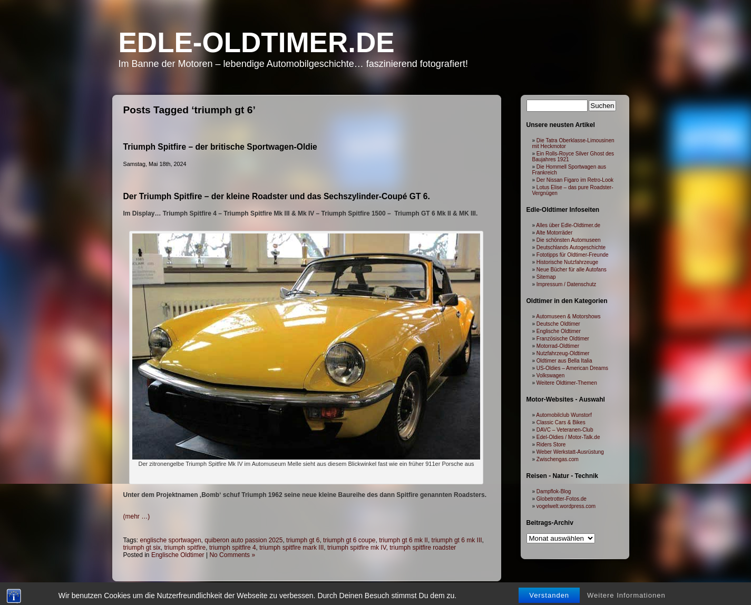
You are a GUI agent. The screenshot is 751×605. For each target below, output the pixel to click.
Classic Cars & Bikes (561, 422)
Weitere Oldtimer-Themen (567, 383)
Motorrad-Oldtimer (558, 346)
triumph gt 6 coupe (349, 540)
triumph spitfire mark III (291, 547)
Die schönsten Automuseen (569, 240)
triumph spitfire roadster (422, 547)
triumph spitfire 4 (232, 547)
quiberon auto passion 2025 (243, 540)
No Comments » (232, 555)
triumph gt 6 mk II (403, 540)
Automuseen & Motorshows (568, 316)
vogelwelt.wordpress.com (566, 506)
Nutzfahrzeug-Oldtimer (563, 353)
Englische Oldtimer (177, 555)
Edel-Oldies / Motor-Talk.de (568, 437)
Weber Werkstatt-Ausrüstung (570, 452)
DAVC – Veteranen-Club (565, 430)
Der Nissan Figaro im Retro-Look (575, 180)
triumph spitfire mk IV (356, 547)
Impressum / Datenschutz (566, 284)
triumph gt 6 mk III (457, 540)
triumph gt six (142, 547)
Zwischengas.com (558, 459)
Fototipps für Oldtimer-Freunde (573, 255)
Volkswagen (550, 375)
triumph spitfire (185, 547)
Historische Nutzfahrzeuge (567, 262)
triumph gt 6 (302, 540)
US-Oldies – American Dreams (572, 368)
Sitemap (546, 277)
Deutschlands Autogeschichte (571, 247)
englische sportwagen (170, 540)
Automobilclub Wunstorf (563, 415)
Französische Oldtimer (563, 338)
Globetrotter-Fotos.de (562, 499)
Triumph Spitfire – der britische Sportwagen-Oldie (220, 146)
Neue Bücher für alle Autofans (572, 269)
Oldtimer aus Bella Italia (564, 361)
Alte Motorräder (554, 233)
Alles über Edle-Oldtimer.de (568, 225)
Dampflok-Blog (554, 491)
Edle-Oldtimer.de (257, 42)
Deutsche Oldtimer (558, 324)
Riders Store (551, 444)
